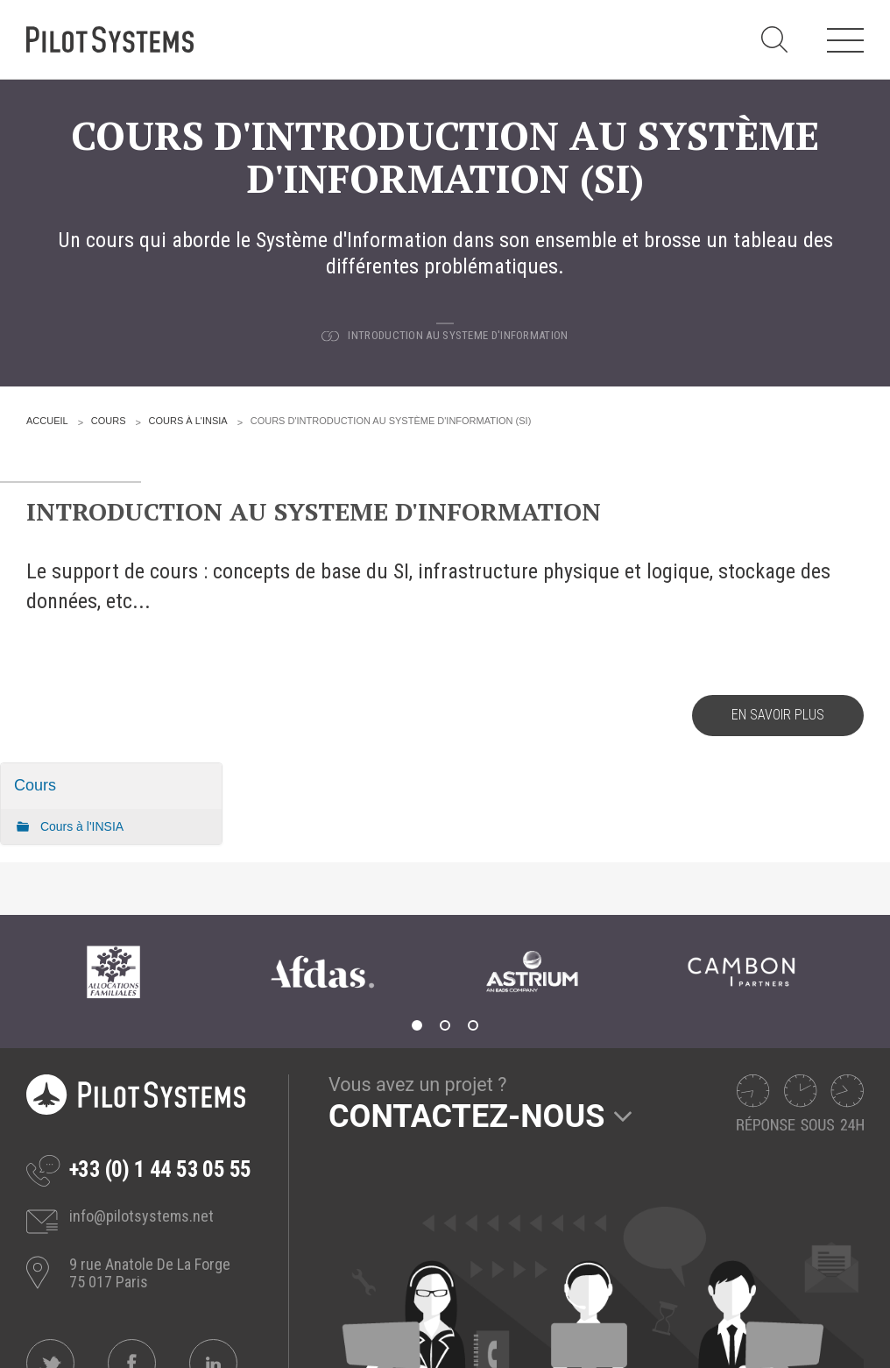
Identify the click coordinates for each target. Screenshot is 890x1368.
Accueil (47, 420)
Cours (108, 420)
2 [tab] (445, 1025)
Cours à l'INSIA (188, 420)
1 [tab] (417, 1025)
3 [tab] (473, 1025)
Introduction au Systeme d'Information (458, 335)
